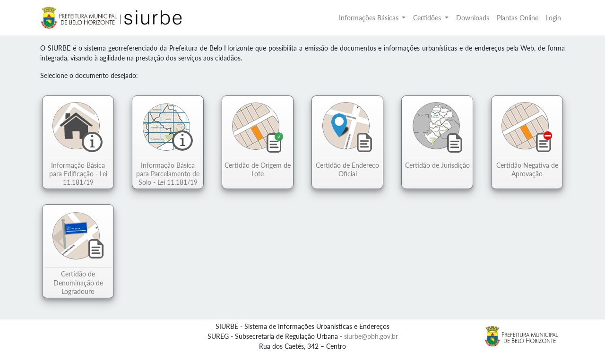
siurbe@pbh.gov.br (371, 336)
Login (553, 18)
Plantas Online (517, 18)
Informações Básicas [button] (369, 18)
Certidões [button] (428, 18)
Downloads (472, 18)
